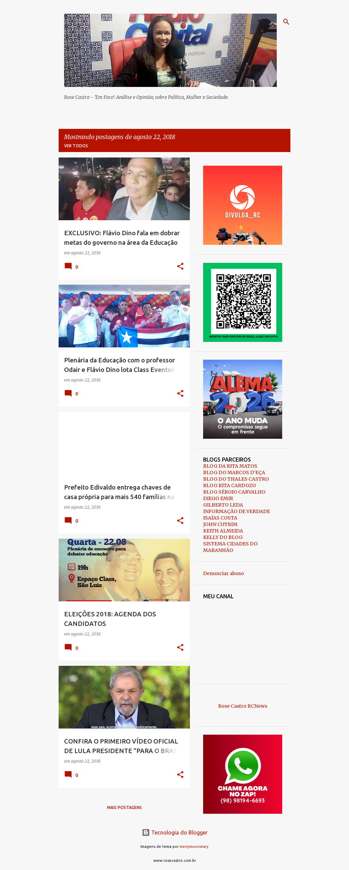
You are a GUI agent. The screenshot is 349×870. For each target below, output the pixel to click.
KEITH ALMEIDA (223, 531)
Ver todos (76, 146)
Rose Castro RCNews (242, 706)
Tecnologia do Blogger (175, 832)
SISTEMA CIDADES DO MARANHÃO (230, 547)
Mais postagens (124, 807)
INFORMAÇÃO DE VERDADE (236, 511)
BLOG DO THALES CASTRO (236, 479)
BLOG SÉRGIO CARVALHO (234, 492)
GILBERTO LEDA (223, 505)
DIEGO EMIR (218, 498)
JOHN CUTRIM (220, 524)
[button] (180, 266)
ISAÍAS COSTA (220, 518)
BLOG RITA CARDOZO (229, 485)
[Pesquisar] (286, 22)
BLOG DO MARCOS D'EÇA (234, 472)
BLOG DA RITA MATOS (230, 466)
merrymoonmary (194, 846)
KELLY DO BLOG (223, 537)
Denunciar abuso (223, 573)
